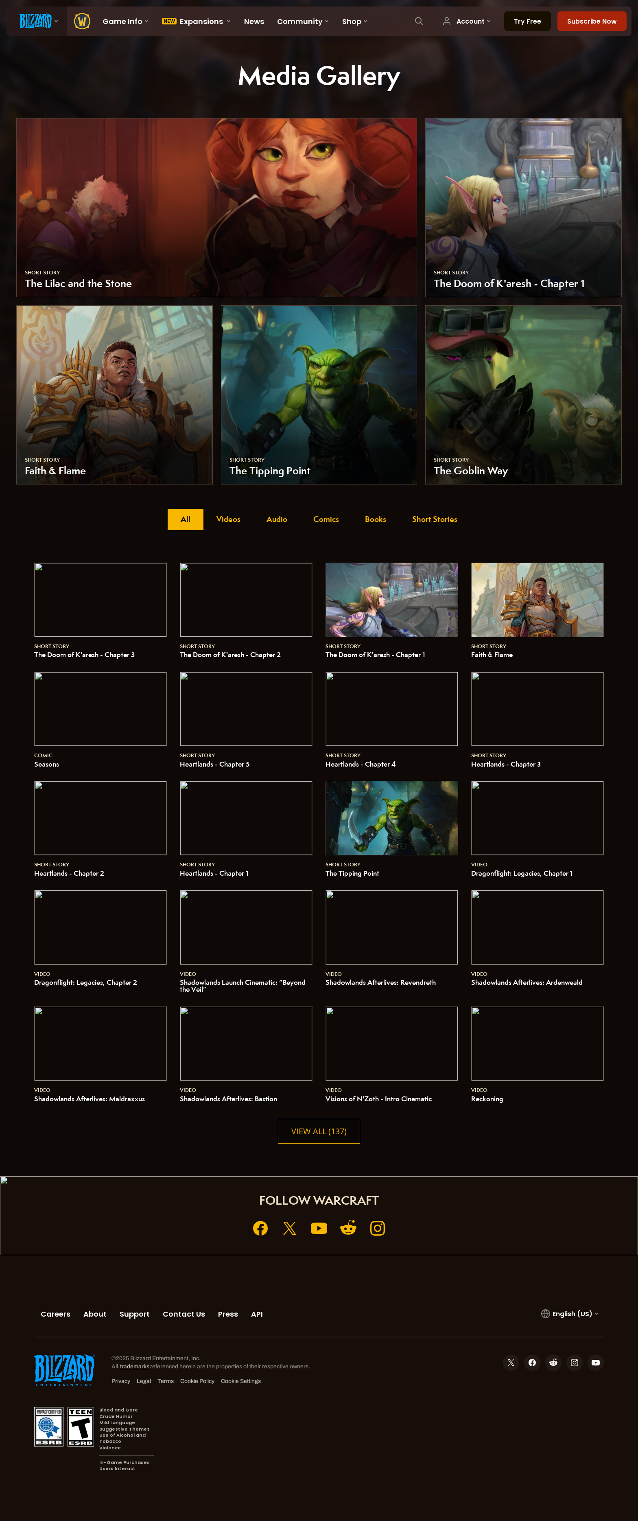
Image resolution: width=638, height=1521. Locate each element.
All (185, 519)
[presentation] (37, 21)
